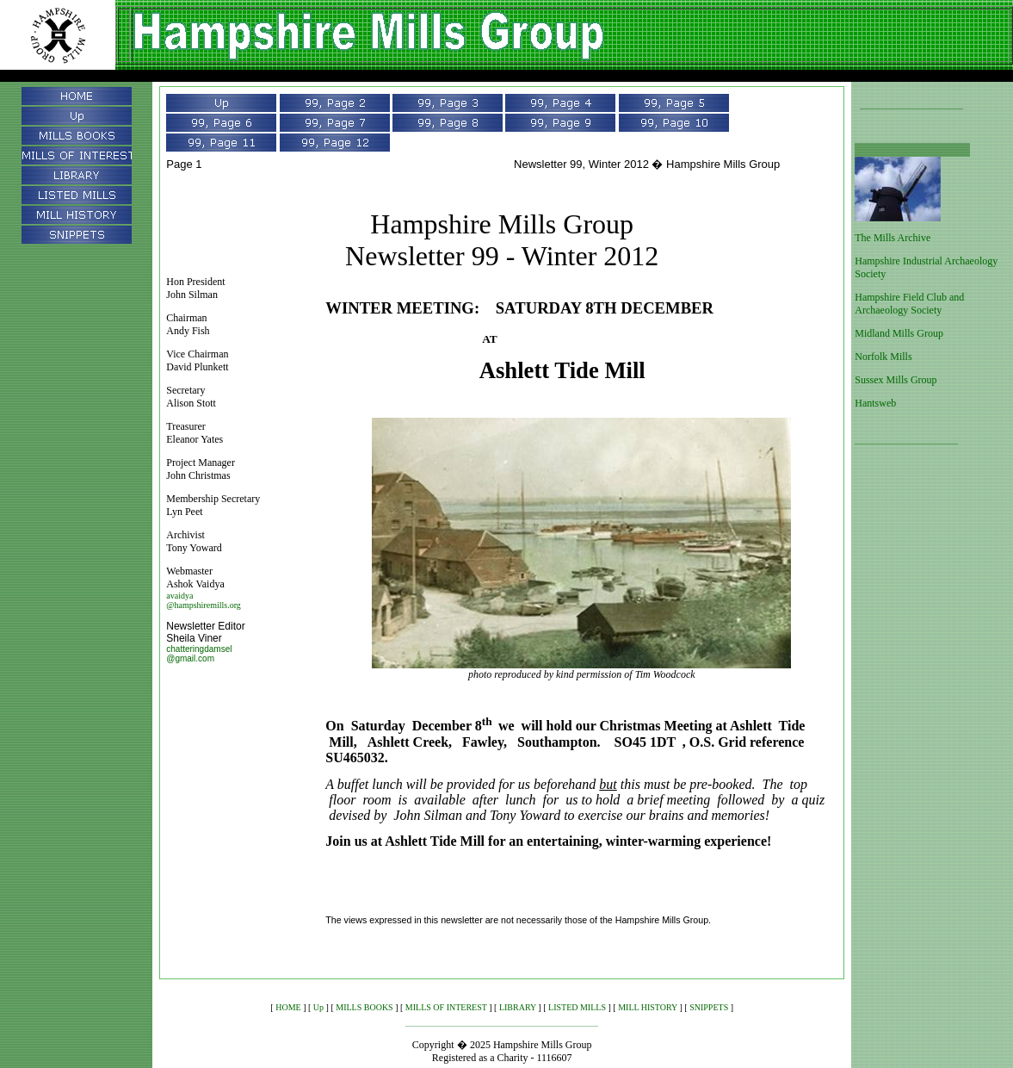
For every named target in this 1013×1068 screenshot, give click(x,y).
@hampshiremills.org (203, 605)
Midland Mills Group (899, 333)
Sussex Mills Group (895, 380)
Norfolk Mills (883, 357)
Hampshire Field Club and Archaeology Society (909, 303)
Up (318, 1007)
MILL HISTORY (647, 1007)
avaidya (179, 595)
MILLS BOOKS (364, 1007)
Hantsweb (875, 403)
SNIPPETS (708, 1007)
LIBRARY (517, 1007)
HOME (287, 1007)
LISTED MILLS (577, 1007)
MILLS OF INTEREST (446, 1007)
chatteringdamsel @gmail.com (199, 653)
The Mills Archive (892, 238)
